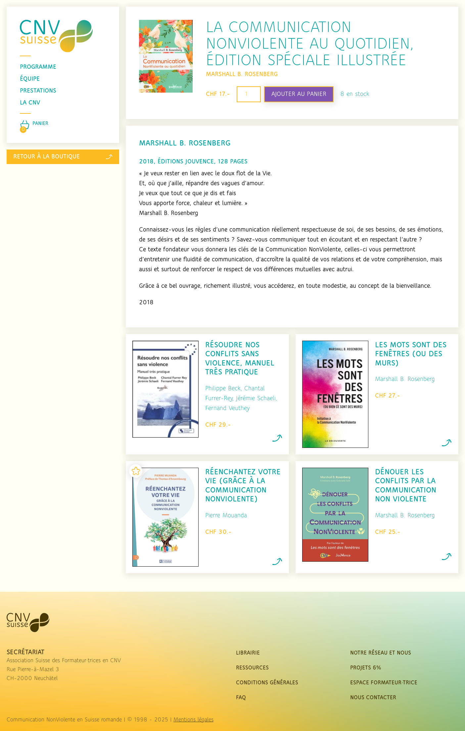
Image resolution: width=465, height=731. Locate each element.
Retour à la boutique (63, 157)
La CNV (30, 103)
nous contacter (373, 698)
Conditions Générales (267, 683)
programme (38, 67)
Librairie (248, 653)
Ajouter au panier (298, 94)
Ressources (252, 668)
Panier (40, 123)
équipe (30, 79)
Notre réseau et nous (380, 653)
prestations (38, 91)
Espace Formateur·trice (383, 683)
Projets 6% (365, 668)
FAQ (241, 698)
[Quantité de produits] (249, 94)
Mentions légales (193, 720)
